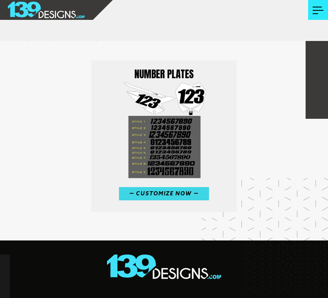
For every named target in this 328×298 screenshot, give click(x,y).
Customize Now (164, 194)
